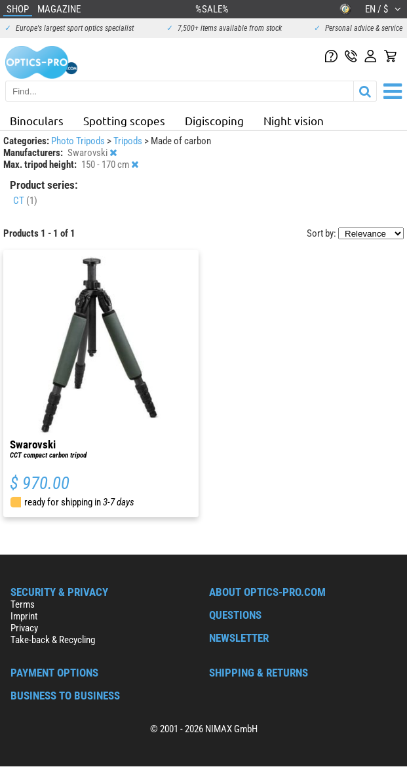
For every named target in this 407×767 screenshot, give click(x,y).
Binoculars (37, 120)
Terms (22, 604)
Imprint (23, 616)
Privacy (24, 628)
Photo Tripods (79, 141)
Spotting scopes (124, 120)
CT (25, 200)
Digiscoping (214, 120)
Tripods (128, 141)
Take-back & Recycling (52, 640)
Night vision (293, 120)
